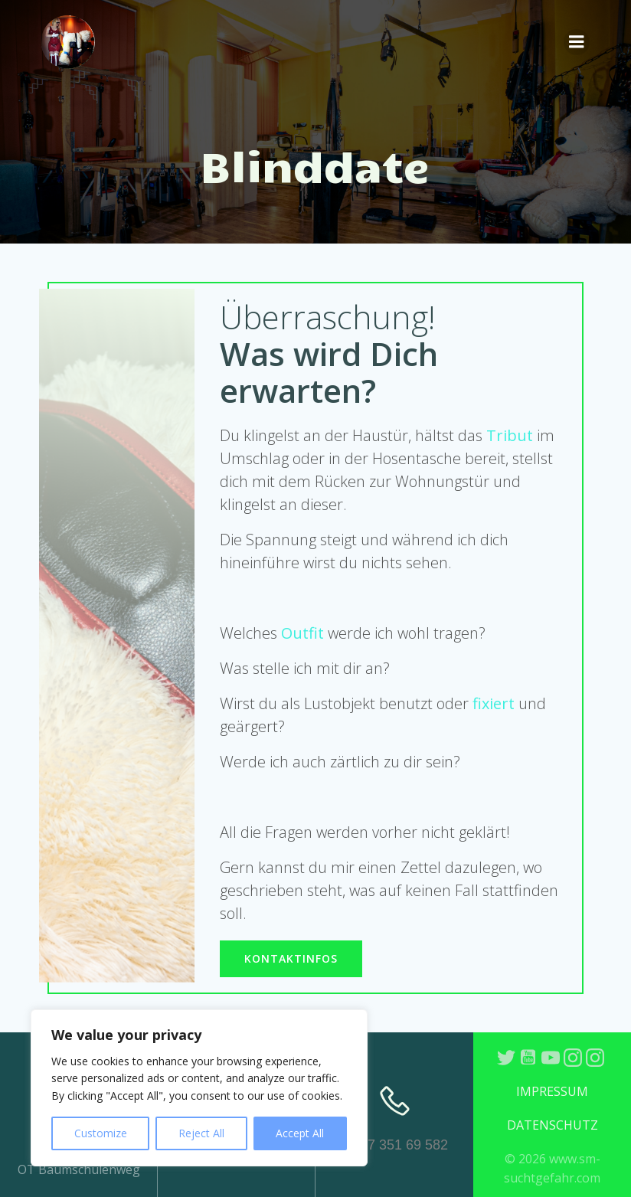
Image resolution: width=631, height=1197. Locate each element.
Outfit (302, 633)
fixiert (493, 703)
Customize (100, 1133)
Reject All (201, 1133)
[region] (199, 1087)
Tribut (509, 435)
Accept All (300, 1133)
